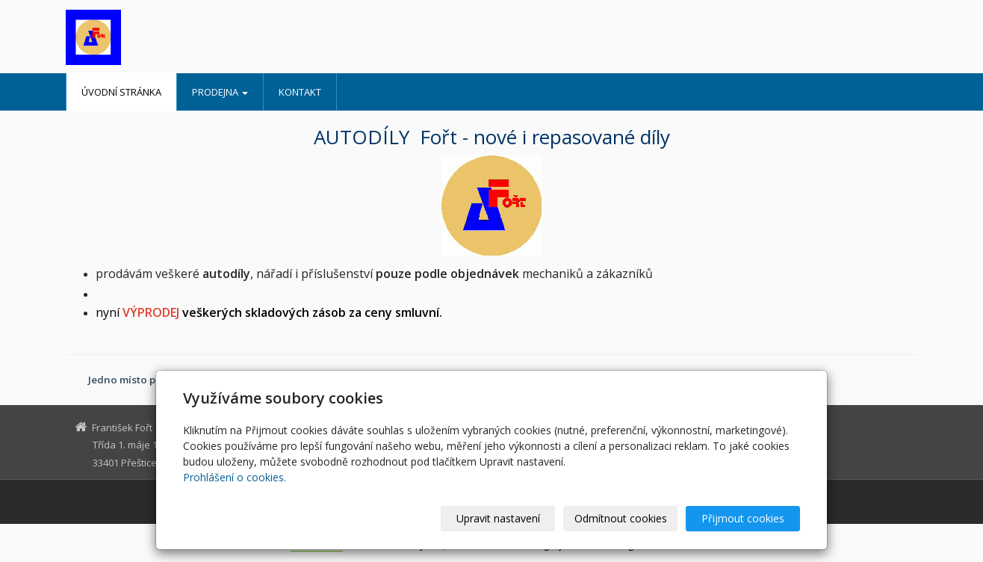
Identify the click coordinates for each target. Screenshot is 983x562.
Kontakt (300, 92)
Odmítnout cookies (620, 518)
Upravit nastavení (498, 518)
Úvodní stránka (121, 92)
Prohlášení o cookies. (234, 477)
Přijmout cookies (742, 518)
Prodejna (220, 92)
